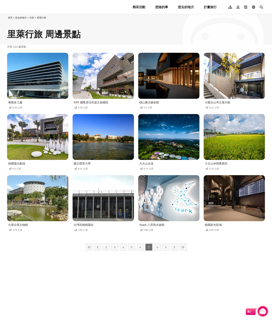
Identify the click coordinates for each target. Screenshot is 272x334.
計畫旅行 (210, 7)
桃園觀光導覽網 (30, 7)
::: (6, 17)
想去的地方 (186, 7)
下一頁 (174, 247)
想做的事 (161, 7)
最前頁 (89, 247)
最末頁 (182, 247)
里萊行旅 (41, 17)
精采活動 (139, 7)
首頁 (10, 17)
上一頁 (97, 247)
